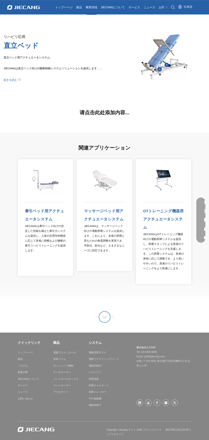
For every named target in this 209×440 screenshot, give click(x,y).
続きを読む (10, 79)
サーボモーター (62, 372)
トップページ (64, 7)
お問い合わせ (25, 398)
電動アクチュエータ (64, 352)
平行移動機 (95, 398)
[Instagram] (166, 402)
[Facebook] (157, 402)
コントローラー (62, 385)
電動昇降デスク (97, 352)
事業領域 (91, 7)
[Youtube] (148, 402)
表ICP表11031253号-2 (178, 429)
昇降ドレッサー (97, 391)
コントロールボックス (66, 378)
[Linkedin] (139, 402)
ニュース (149, 7)
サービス (134, 7)
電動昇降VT (95, 365)
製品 (79, 7)
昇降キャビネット (99, 385)
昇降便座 (94, 378)
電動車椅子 (95, 405)
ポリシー (118, 434)
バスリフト (95, 372)
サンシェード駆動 (63, 365)
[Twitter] (174, 402)
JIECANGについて (113, 7)
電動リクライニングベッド (104, 359)
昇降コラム (59, 359)
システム (23, 365)
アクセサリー (60, 391)
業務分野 (23, 372)
